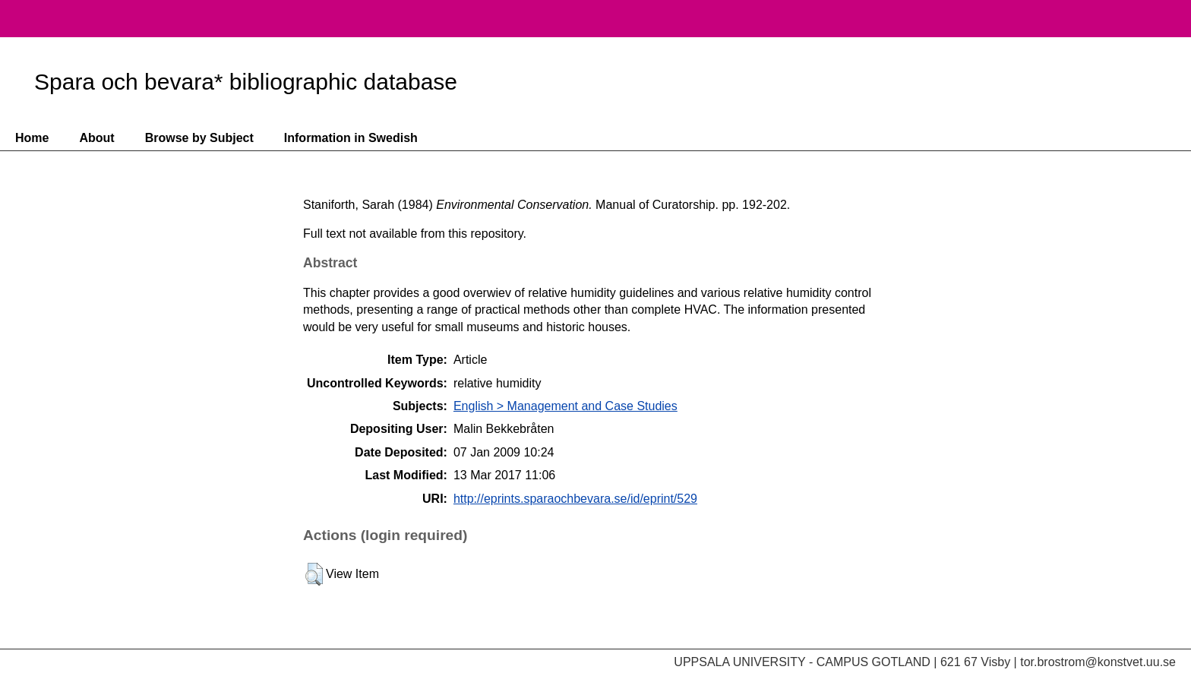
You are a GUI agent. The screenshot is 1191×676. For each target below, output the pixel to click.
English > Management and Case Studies (565, 406)
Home (32, 137)
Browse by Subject (199, 137)
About (96, 137)
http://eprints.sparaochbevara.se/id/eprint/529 (575, 498)
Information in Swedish (351, 137)
